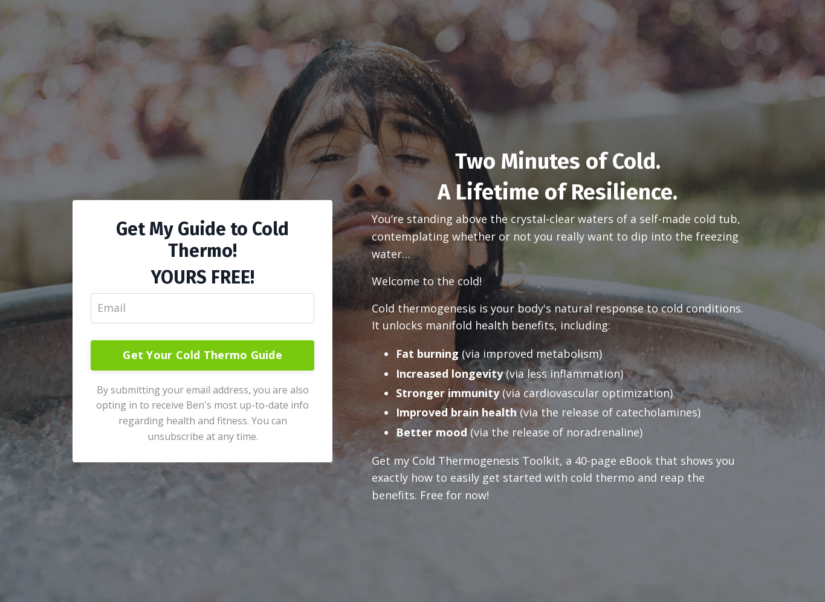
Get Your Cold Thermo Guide (202, 355)
